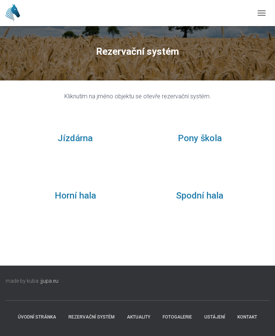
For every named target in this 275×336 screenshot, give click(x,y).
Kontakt (247, 317)
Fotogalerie (177, 317)
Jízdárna (75, 138)
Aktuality (138, 317)
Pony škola (200, 138)
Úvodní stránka (37, 317)
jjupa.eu (49, 281)
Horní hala (75, 195)
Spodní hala (199, 195)
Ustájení (214, 317)
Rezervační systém (91, 317)
